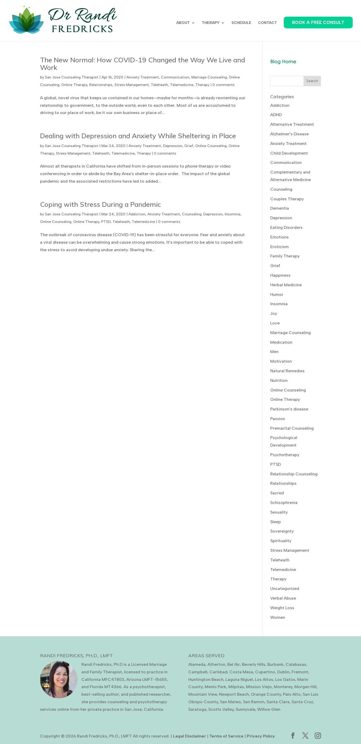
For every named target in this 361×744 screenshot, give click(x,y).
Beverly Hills (253, 664)
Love (275, 323)
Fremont (300, 671)
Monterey (283, 686)
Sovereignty (282, 531)
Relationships (100, 85)
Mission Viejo (259, 686)
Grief (188, 146)
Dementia (279, 208)
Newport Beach (234, 694)
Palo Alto (292, 694)
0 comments (223, 85)
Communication (175, 77)
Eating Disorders (286, 227)
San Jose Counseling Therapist (71, 77)
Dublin (283, 671)
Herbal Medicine (286, 284)
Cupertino (265, 671)
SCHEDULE (241, 23)
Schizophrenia (284, 502)
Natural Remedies (287, 370)
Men (274, 351)
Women (277, 617)
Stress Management (131, 85)
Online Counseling (211, 146)
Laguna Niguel (239, 679)
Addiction (136, 214)
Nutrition (279, 380)
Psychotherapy (284, 454)
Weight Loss (282, 607)
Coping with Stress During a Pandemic (100, 204)
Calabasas (296, 664)
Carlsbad (218, 671)
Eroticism (279, 246)
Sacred (277, 492)
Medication (281, 342)
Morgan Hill (305, 686)
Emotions (279, 237)
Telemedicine (181, 85)
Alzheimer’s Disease (289, 133)
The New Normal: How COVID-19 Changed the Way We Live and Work (142, 64)
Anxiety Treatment (142, 77)
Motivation (281, 361)
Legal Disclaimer (189, 736)
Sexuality (279, 512)
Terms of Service (226, 736)
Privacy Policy (261, 736)
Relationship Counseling (294, 473)
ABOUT (183, 23)
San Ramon (254, 701)
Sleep (275, 521)
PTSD (106, 222)
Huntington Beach (205, 679)
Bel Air (233, 664)
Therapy (202, 85)
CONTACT (267, 23)
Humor (276, 294)
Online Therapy (74, 85)
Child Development (289, 153)
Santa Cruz (302, 701)
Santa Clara (278, 701)
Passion (277, 418)
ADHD (276, 114)
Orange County (266, 694)
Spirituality (280, 540)
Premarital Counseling (292, 428)
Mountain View (202, 694)
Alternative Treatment (292, 124)
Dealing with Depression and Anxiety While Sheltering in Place (138, 135)
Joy (273, 313)
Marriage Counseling (209, 77)
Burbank (275, 664)
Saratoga (197, 709)
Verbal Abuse (283, 598)
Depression (172, 146)
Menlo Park (215, 686)
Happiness (280, 275)
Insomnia (232, 214)
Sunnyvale (245, 709)
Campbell (197, 671)
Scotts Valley (221, 709)
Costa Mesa (241, 671)
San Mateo (230, 701)
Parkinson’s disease (289, 409)
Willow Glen (268, 709)
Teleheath (159, 85)
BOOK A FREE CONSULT (318, 22)
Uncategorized (284, 588)
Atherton (216, 664)
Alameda (196, 664)
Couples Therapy (287, 198)
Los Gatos (285, 679)
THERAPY (211, 23)
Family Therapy (285, 256)
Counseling (191, 214)
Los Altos (264, 679)
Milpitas (236, 686)
